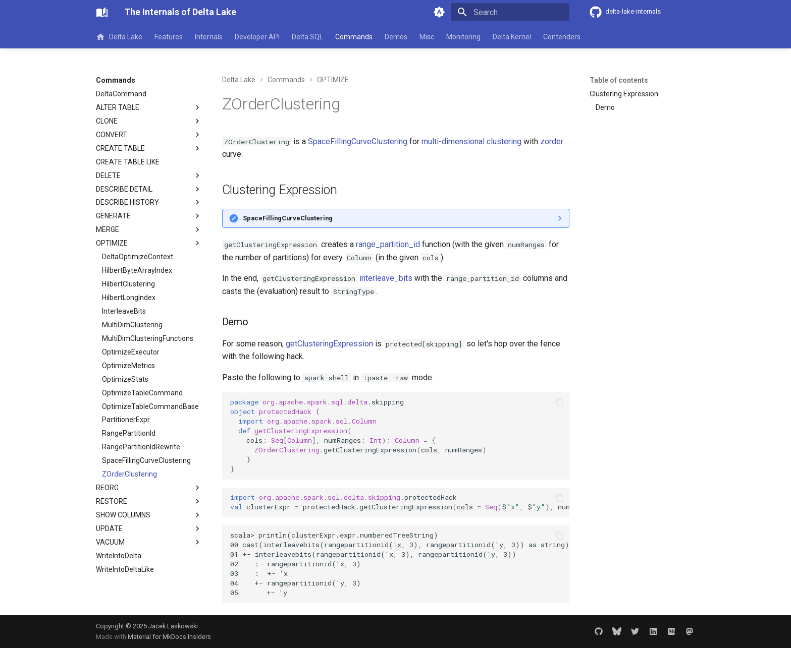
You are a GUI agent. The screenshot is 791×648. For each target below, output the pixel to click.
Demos (396, 37)
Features (168, 37)
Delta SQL (307, 37)
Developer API (257, 37)
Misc (426, 37)
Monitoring (463, 37)
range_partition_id (388, 244)
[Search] (510, 12)
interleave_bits (385, 278)
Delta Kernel (512, 37)
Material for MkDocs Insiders (169, 636)
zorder (551, 141)
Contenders (562, 37)
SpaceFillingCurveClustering (357, 141)
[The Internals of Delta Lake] (102, 12)
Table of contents (619, 80)
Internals (209, 37)
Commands (354, 37)
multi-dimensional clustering (471, 141)
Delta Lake (119, 36)
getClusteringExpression (329, 343)
